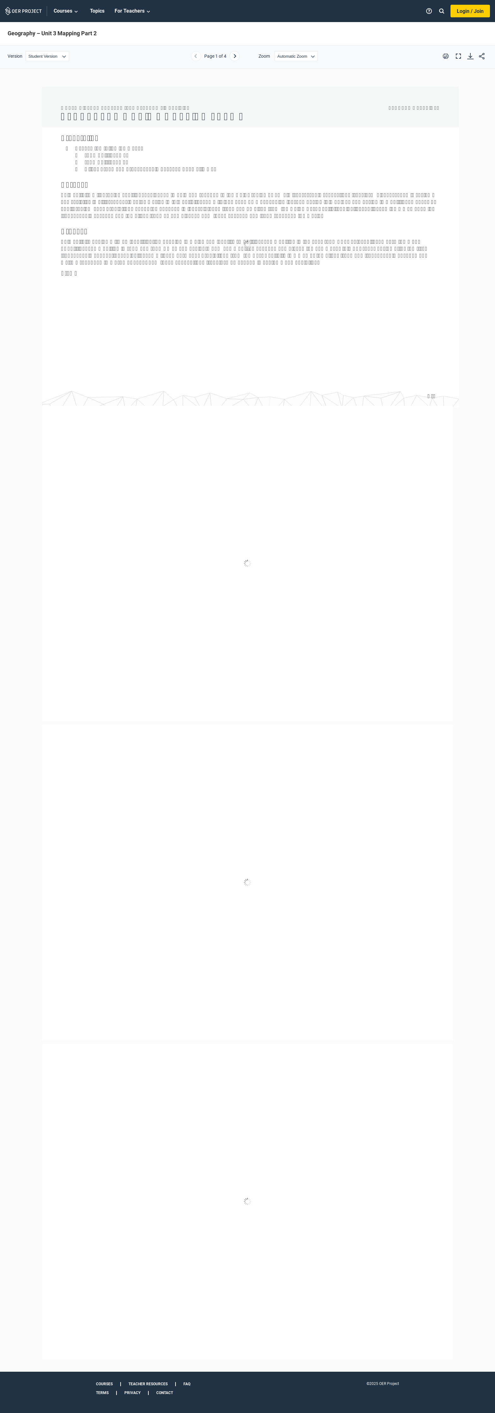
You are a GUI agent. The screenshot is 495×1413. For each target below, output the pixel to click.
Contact (164, 1393)
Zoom (264, 56)
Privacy (132, 1393)
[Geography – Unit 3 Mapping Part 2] (247, 723)
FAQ (186, 1384)
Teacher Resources (148, 1384)
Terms (102, 1393)
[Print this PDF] (445, 56)
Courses (67, 11)
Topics (97, 11)
